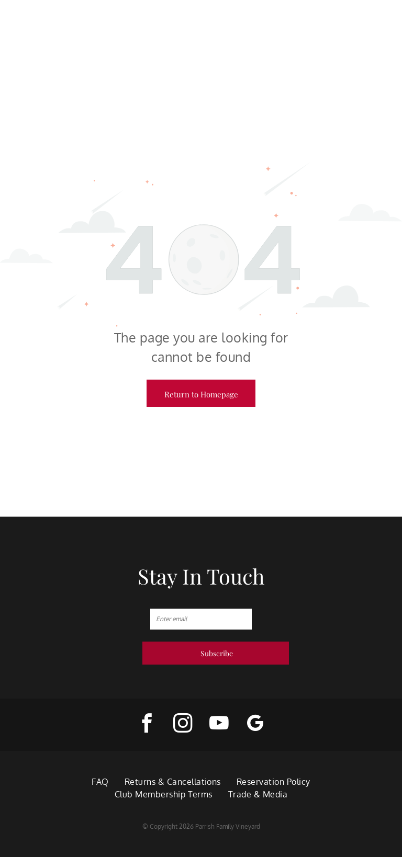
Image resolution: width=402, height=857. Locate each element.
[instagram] (183, 724)
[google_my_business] (255, 724)
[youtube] (219, 724)
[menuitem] (100, 781)
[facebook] (146, 724)
